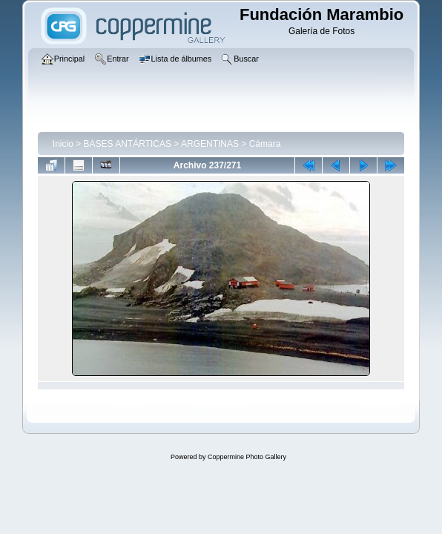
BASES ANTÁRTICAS (127, 144)
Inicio (63, 144)
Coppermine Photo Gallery (247, 457)
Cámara (265, 144)
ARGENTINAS (210, 144)
